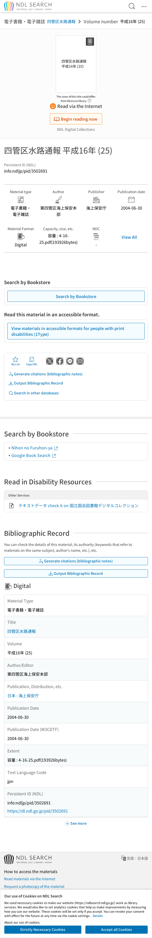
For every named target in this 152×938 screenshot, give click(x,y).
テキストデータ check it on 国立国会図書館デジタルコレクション (78, 505)
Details (98, 915)
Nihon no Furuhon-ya (35, 448)
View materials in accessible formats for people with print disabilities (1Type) (67, 331)
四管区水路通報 (61, 21)
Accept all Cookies (116, 929)
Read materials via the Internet (29, 878)
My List (15, 361)
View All (129, 237)
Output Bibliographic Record (35, 383)
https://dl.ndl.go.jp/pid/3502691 (37, 811)
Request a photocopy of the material (34, 886)
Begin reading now (75, 119)
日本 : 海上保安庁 (23, 695)
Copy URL (31, 361)
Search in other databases (33, 393)
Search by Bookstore (76, 296)
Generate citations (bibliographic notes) (45, 374)
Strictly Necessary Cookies (42, 929)
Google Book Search (33, 455)
